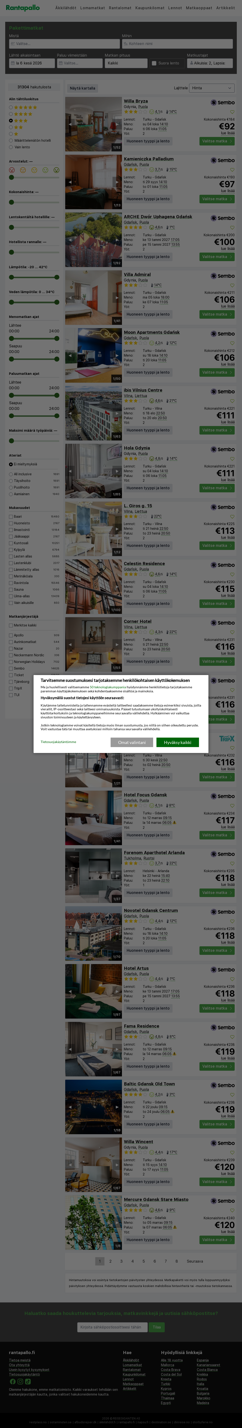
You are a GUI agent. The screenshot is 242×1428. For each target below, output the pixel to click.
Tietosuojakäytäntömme (58, 742)
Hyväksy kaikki (177, 742)
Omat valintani (132, 742)
